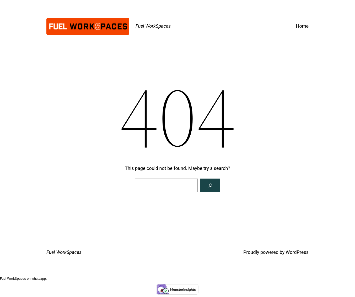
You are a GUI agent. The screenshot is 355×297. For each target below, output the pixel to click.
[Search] (210, 185)
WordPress (297, 252)
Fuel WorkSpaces (153, 26)
